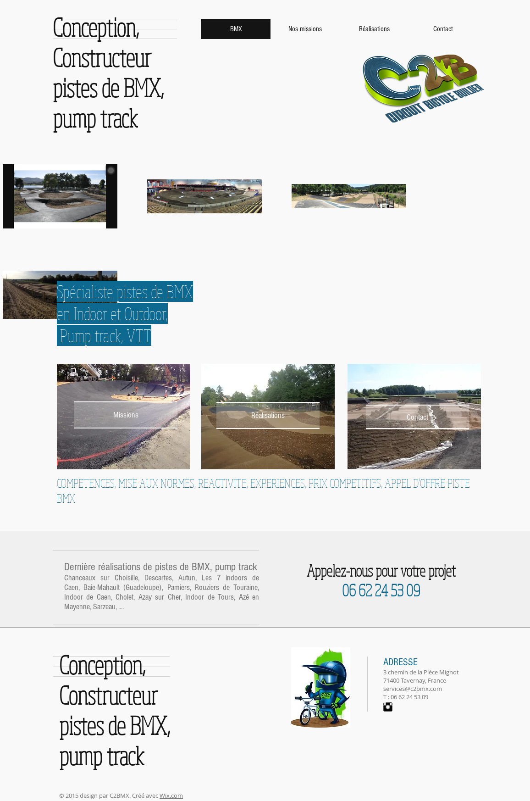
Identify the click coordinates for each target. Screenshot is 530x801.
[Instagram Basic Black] (387, 707)
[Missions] (125, 415)
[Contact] (417, 417)
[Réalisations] (268, 415)
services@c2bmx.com (412, 688)
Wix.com (171, 795)
